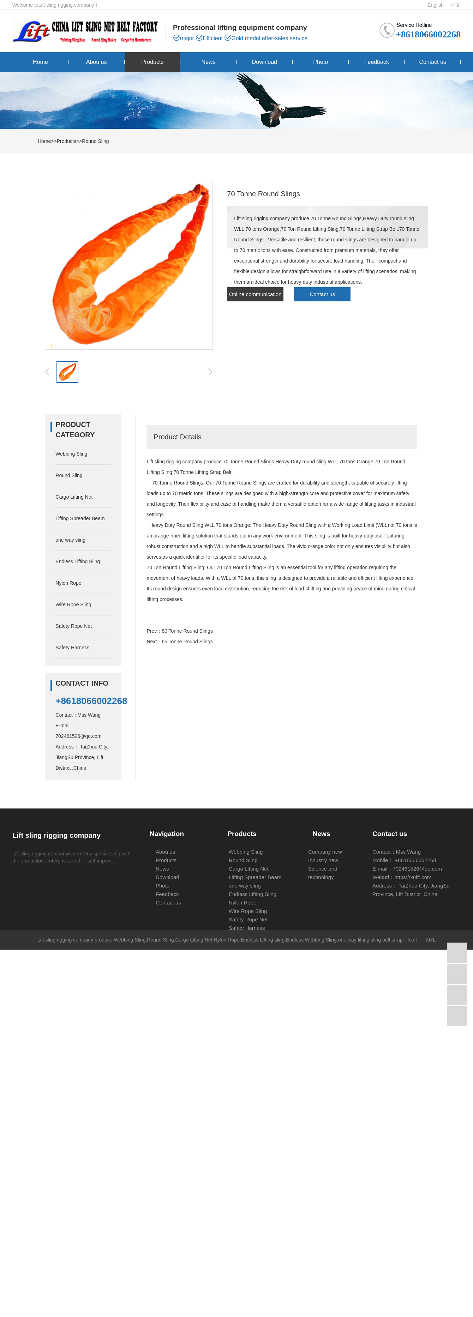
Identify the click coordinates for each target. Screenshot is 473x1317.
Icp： (413, 940)
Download (264, 62)
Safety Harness (72, 647)
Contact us (432, 62)
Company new (325, 852)
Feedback (376, 62)
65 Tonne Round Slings (187, 641)
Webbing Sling (71, 454)
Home (40, 62)
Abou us (96, 62)
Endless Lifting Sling (77, 561)
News (209, 62)
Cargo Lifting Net (73, 497)
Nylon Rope (68, 583)
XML (430, 940)
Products (152, 62)
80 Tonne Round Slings (187, 631)
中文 (456, 5)
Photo (320, 62)
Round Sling (95, 141)
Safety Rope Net (73, 626)
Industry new (323, 860)
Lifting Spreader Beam (79, 518)
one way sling (70, 540)
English (435, 5)
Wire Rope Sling (73, 604)
